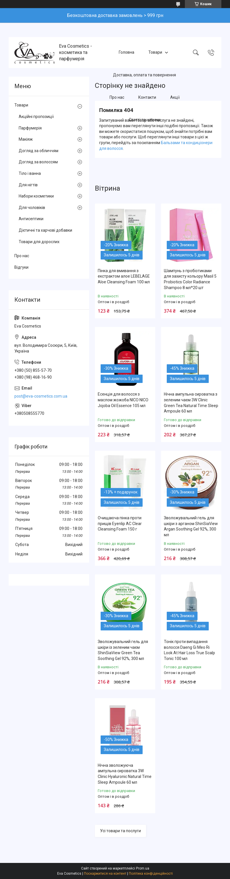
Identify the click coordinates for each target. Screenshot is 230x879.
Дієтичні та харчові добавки (45, 230)
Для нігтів (28, 185)
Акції (175, 97)
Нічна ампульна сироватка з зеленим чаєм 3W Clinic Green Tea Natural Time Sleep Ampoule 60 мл (191, 402)
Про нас (117, 97)
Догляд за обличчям (38, 150)
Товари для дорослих (39, 241)
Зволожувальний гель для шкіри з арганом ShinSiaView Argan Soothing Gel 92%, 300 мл (191, 526)
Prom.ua (142, 868)
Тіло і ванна (30, 173)
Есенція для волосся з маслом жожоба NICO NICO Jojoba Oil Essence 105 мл (123, 400)
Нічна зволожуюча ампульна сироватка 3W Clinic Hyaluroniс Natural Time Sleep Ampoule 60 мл (125, 774)
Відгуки (21, 267)
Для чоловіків (32, 207)
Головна (126, 52)
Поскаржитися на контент (105, 874)
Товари (155, 52)
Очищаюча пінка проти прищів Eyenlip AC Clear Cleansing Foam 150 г (120, 523)
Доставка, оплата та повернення (144, 75)
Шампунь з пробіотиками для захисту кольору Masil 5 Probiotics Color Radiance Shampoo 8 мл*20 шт (190, 279)
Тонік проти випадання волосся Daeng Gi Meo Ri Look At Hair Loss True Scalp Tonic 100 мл (189, 650)
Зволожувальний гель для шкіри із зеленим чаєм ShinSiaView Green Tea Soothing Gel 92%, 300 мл (123, 650)
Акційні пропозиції (36, 116)
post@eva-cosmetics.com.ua (40, 396)
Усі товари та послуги (120, 830)
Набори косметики (36, 196)
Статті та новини (144, 120)
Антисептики (31, 218)
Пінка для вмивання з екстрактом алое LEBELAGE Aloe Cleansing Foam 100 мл (124, 276)
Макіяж (26, 139)
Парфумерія (30, 128)
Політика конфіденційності (151, 874)
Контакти (147, 97)
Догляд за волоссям (38, 162)
